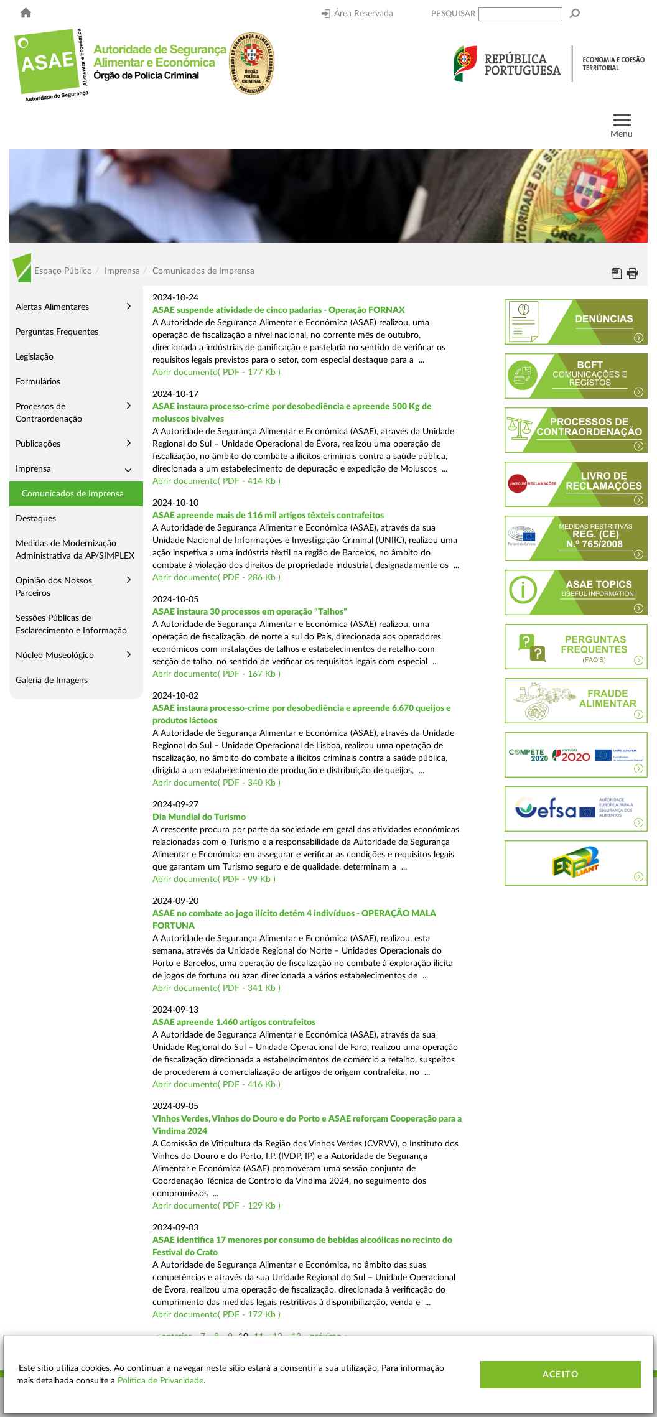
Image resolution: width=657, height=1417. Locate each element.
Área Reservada (357, 13)
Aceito (561, 1374)
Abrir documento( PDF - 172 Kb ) (216, 1315)
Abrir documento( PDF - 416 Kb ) (216, 1084)
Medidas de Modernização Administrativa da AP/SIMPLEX (75, 549)
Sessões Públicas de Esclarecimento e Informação (71, 624)
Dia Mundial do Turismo (199, 817)
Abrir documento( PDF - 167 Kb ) (216, 674)
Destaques (36, 518)
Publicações (38, 444)
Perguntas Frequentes (57, 332)
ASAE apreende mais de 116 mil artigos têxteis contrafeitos (268, 515)
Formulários (38, 382)
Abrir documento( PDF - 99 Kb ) (214, 879)
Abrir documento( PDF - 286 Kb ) (216, 578)
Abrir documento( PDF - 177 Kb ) (216, 372)
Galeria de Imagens (52, 680)
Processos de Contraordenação (49, 413)
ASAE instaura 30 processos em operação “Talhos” (249, 612)
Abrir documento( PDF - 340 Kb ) (216, 783)
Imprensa (33, 469)
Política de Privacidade (160, 1381)
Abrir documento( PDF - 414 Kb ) (216, 481)
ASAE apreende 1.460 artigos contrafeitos (233, 1022)
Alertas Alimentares (52, 307)
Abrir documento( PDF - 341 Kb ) (216, 988)
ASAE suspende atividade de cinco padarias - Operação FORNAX (278, 310)
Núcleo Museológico (55, 655)
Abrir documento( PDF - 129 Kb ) (216, 1206)
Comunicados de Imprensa (73, 494)
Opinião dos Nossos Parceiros (54, 587)
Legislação (35, 357)
